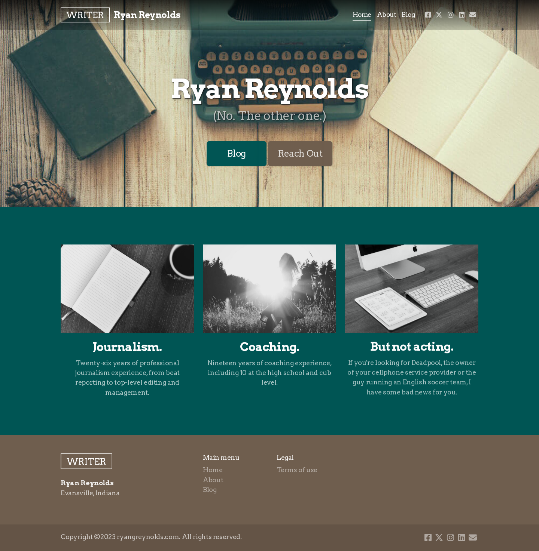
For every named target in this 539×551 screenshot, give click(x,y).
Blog (236, 153)
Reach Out (300, 153)
